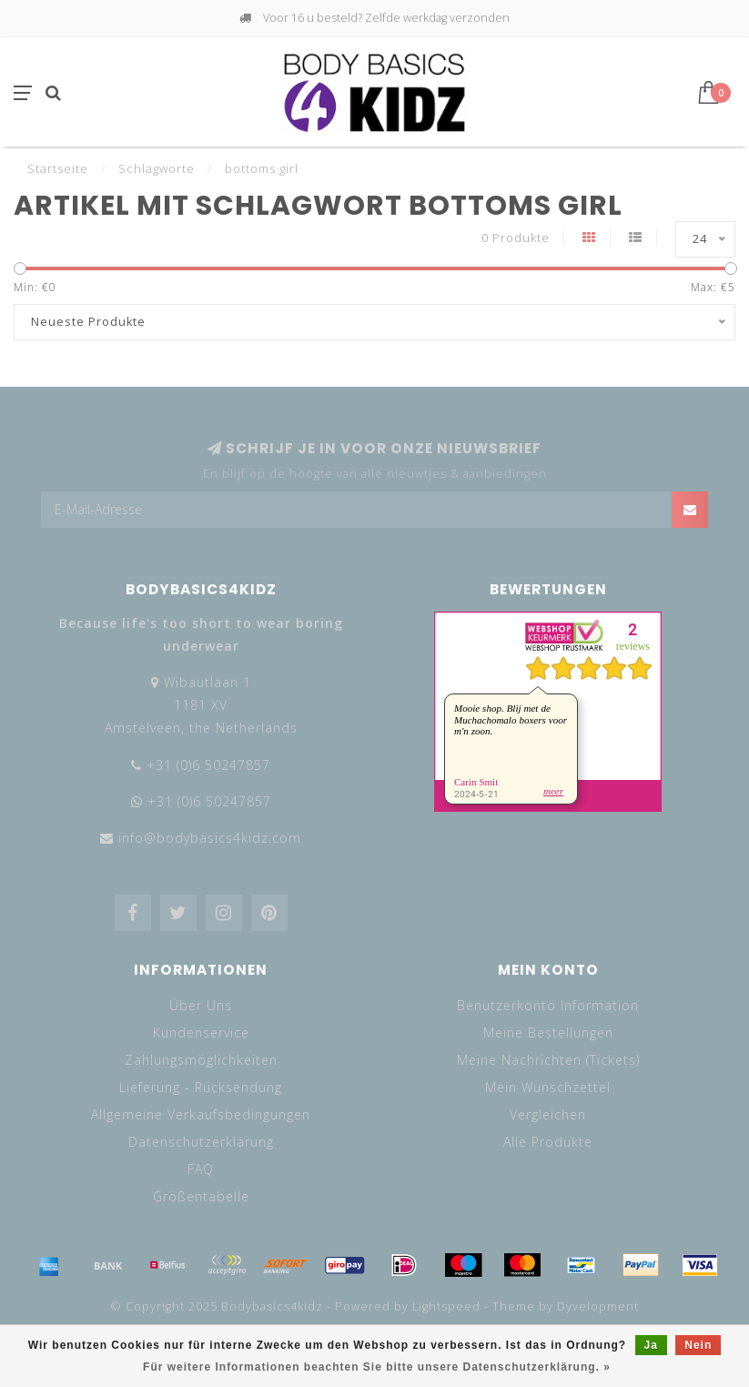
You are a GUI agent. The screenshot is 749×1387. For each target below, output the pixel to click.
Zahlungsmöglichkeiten (201, 1059)
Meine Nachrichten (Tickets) (548, 1059)
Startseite (57, 168)
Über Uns (200, 1005)
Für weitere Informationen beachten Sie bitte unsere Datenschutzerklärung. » (377, 1367)
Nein (698, 1345)
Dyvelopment (598, 1306)
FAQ (200, 1169)
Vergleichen (548, 1114)
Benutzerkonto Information (548, 1005)
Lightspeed (446, 1306)
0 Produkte (515, 238)
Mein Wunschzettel (548, 1087)
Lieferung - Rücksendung (200, 1087)
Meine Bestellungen (548, 1032)
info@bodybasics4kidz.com (209, 837)
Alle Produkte (547, 1141)
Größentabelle (201, 1196)
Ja (651, 1345)
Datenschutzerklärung (201, 1141)
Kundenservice (201, 1032)
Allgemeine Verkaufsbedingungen (200, 1114)
